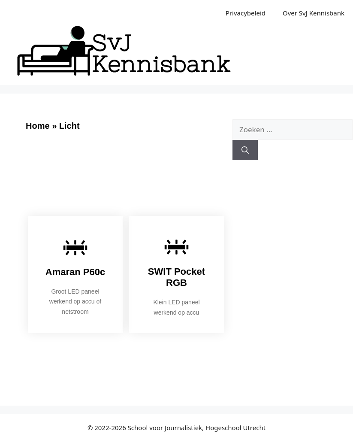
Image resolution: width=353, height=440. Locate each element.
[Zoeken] (245, 150)
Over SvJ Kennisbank (313, 13)
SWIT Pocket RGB (176, 277)
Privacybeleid (246, 13)
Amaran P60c (75, 272)
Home (38, 125)
